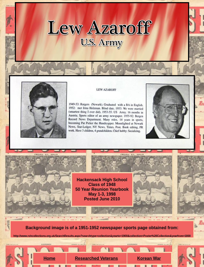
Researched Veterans (96, 258)
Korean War (149, 258)
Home (49, 258)
